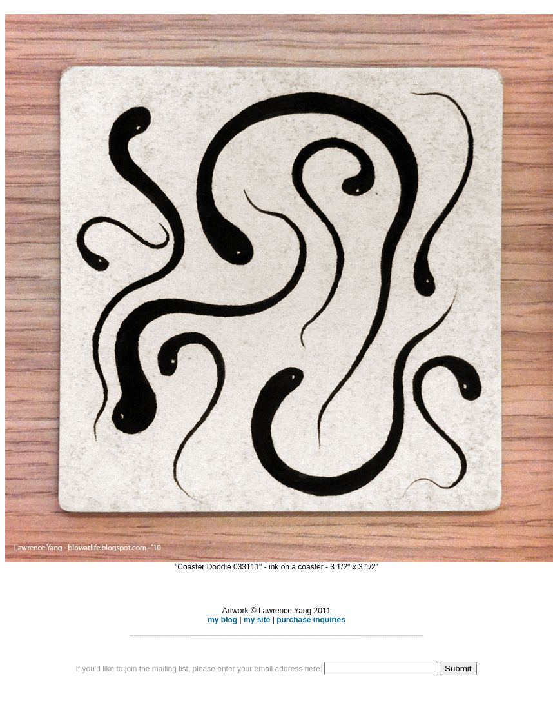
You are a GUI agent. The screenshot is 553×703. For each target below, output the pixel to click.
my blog (222, 619)
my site (257, 619)
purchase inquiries (310, 619)
